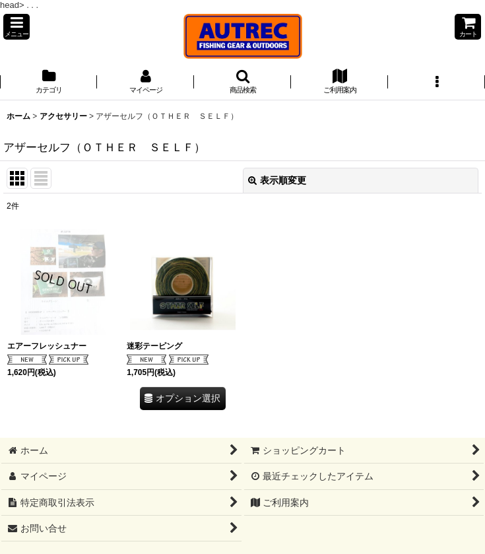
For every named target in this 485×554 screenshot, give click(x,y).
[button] (16, 27)
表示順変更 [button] (277, 180)
